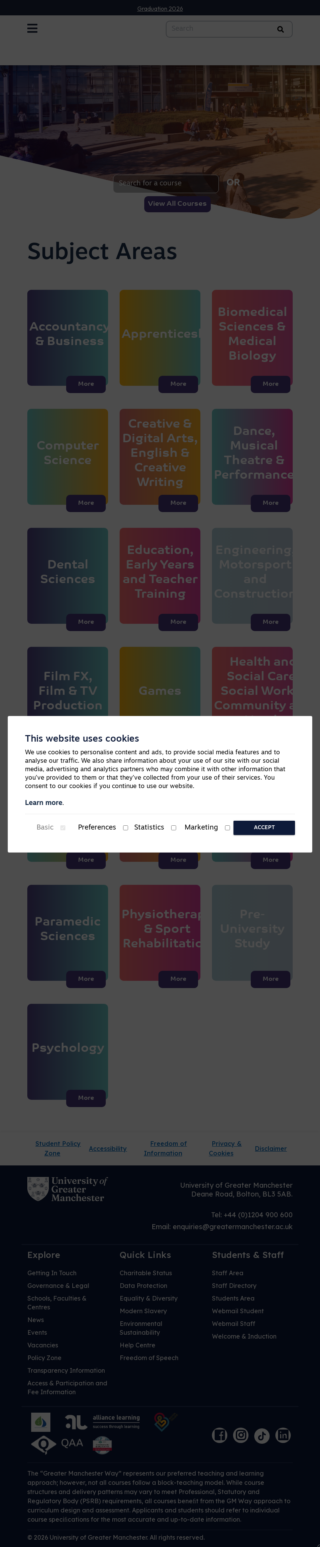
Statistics (149, 827)
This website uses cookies (82, 739)
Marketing (201, 827)
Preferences (97, 827)
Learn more (43, 803)
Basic (45, 827)
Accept (264, 828)
